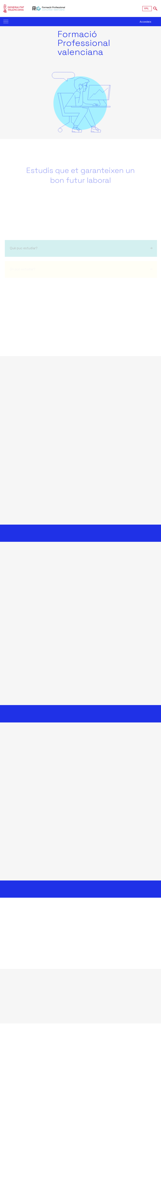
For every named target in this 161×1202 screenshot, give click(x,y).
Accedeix (145, 21)
